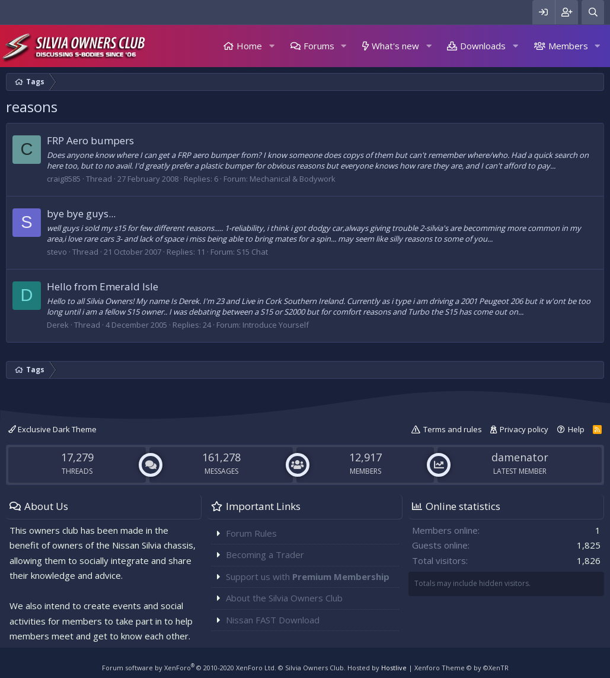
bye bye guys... (81, 213)
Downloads (483, 46)
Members (568, 46)
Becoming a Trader (265, 554)
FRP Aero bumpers (90, 140)
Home (249, 46)
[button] (271, 46)
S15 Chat (252, 251)
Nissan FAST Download (273, 620)
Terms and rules (452, 429)
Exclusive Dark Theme (52, 429)
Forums (319, 46)
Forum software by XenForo (189, 667)
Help (576, 429)
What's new (395, 46)
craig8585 (64, 178)
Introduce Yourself (275, 324)
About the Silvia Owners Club (284, 598)
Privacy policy (524, 429)
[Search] (593, 12)
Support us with (307, 576)
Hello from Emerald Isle (102, 286)
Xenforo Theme (461, 667)
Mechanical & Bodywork (293, 178)
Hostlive (394, 667)
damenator (519, 457)
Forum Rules (251, 533)
